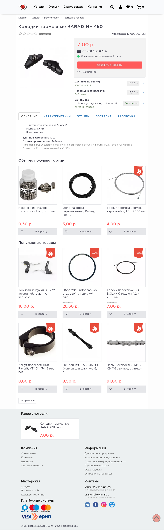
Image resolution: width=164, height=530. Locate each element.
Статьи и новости (32, 466)
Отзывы (83, 116)
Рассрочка (126, 116)
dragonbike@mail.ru (114, 496)
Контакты (27, 458)
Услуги (25, 487)
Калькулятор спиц (32, 495)
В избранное (86, 72)
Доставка (103, 116)
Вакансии (27, 462)
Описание (29, 116)
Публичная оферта (97, 466)
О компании (28, 454)
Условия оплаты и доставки (102, 458)
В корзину (41, 232)
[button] (39, 7)
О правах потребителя (99, 474)
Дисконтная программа (99, 454)
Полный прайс (30, 491)
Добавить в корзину (109, 65)
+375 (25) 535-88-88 (114, 489)
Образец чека (93, 470)
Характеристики (57, 116)
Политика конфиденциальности (105, 462)
